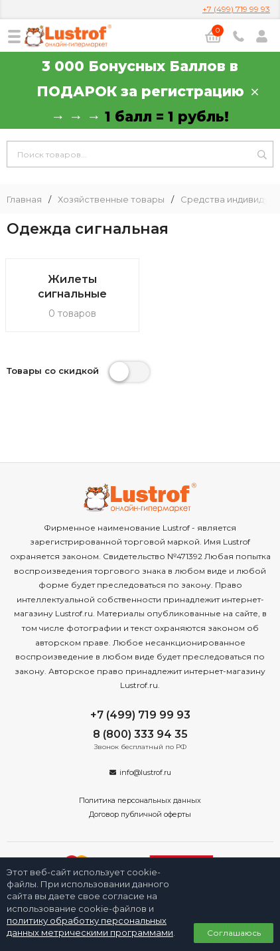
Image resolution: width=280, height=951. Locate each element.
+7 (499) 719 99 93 (236, 9)
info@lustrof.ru (145, 772)
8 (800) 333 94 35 (140, 734)
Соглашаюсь (234, 933)
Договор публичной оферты (140, 814)
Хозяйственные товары (111, 199)
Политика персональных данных (140, 800)
